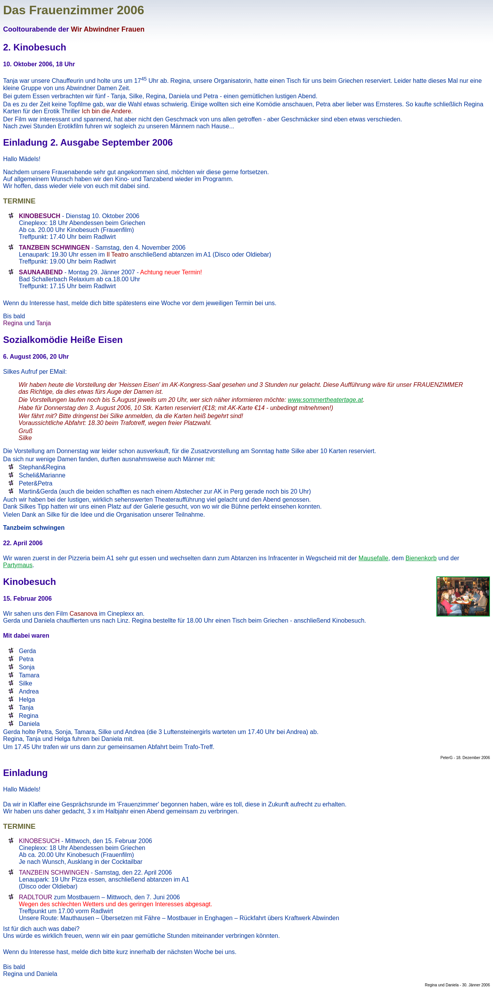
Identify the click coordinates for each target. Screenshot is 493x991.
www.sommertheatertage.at (325, 399)
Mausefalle (373, 558)
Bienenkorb (421, 558)
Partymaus (17, 565)
